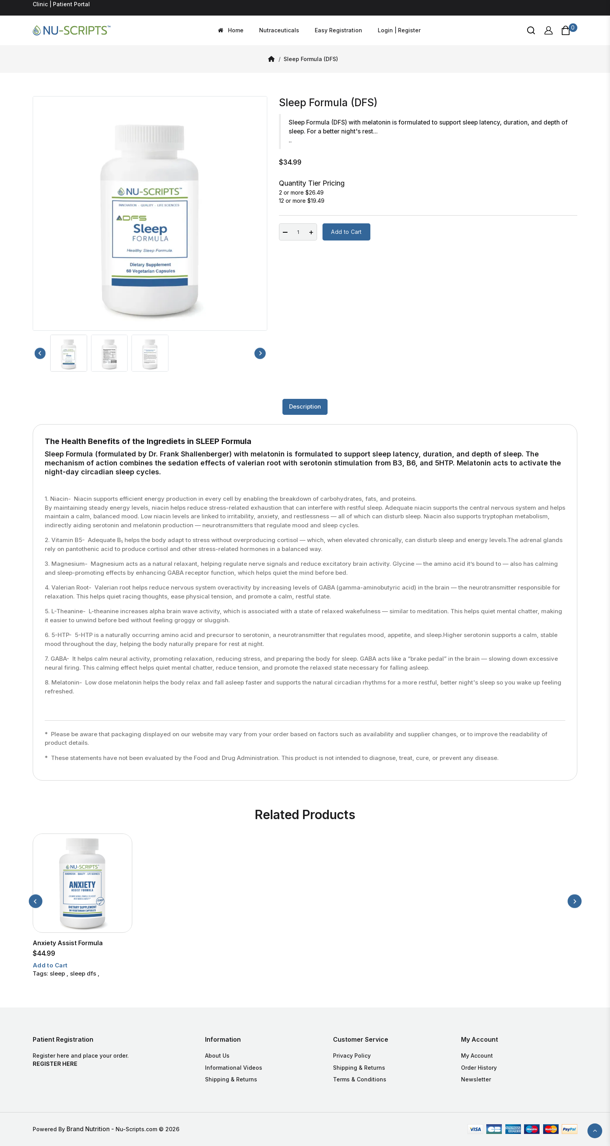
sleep (57, 973)
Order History (479, 1067)
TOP (594, 1130)
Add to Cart (346, 231)
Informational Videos (233, 1067)
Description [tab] (305, 406)
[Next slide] (260, 353)
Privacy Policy (352, 1055)
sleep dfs (83, 973)
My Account (477, 1055)
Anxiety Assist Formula (68, 943)
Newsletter (476, 1079)
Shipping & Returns (231, 1079)
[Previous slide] (40, 353)
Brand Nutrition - (91, 1129)
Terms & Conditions (359, 1079)
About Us (217, 1055)
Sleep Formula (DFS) (311, 59)
